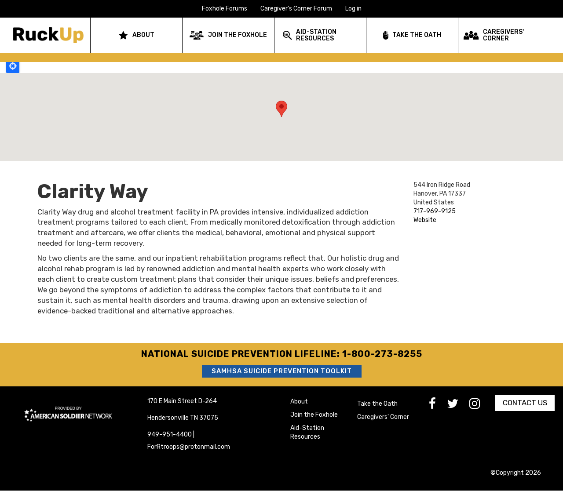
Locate (12, 66)
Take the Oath (377, 403)
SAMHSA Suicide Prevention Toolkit (282, 371)
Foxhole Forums (224, 8)
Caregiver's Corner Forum (296, 8)
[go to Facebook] (438, 406)
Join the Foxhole (314, 414)
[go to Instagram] (480, 406)
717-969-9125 (434, 211)
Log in (353, 8)
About (299, 401)
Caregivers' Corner (383, 417)
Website (424, 220)
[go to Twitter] (458, 406)
